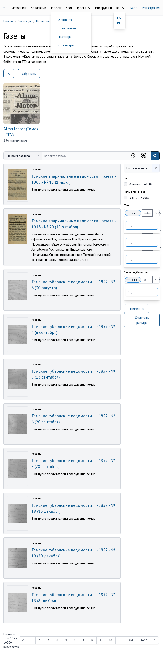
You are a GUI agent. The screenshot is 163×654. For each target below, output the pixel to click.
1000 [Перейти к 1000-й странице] (144, 640)
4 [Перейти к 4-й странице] (57, 640)
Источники (19, 8)
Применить (136, 308)
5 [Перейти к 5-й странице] (66, 640)
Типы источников (135, 192)
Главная (8, 21)
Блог (69, 8)
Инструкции (103, 8)
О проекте (65, 19)
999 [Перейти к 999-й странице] (130, 640)
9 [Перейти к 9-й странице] (101, 640)
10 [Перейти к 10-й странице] (110, 640)
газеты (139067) (139, 198)
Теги (127, 205)
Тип (126, 178)
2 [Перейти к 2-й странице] (40, 640)
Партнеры (65, 36)
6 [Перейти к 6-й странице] (75, 640)
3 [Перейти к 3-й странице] (48, 640)
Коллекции (38, 8)
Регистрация (151, 8)
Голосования (67, 28)
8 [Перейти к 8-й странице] (92, 640)
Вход (134, 8)
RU (119, 23)
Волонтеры (66, 45)
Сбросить (29, 74)
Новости (55, 8)
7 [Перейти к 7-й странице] (83, 640)
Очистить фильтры (142, 320)
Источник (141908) (141, 184)
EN (119, 18)
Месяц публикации (136, 272)
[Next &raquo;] (155, 640)
